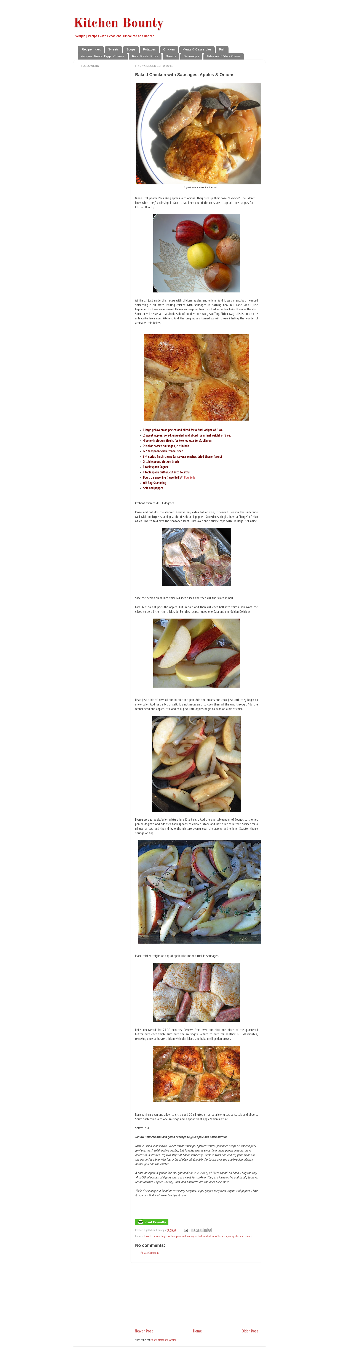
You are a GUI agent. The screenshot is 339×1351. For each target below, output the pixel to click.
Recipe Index (91, 49)
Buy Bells (189, 477)
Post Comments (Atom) (163, 1340)
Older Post (250, 1331)
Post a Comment (150, 1253)
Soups (131, 49)
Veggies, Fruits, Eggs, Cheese (103, 56)
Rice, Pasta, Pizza (145, 56)
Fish (222, 49)
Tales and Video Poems (224, 56)
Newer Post (144, 1331)
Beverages (191, 56)
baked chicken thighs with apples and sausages (170, 1236)
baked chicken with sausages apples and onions (225, 1236)
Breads (171, 56)
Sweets (113, 49)
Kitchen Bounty (118, 23)
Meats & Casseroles (196, 49)
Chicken (169, 49)
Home (197, 1331)
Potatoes (149, 49)
